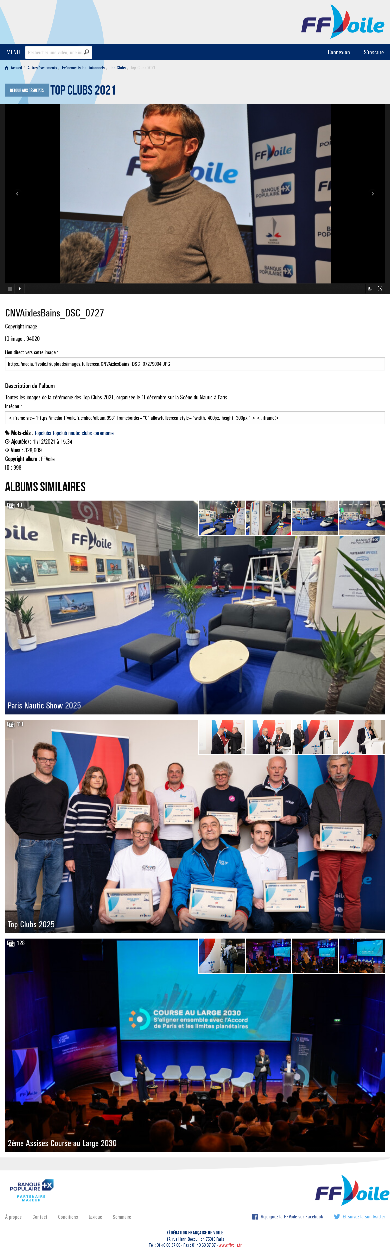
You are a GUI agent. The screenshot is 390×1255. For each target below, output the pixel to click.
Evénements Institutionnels (83, 68)
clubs (87, 433)
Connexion (339, 52)
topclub (60, 433)
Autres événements (42, 68)
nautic (74, 433)
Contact (39, 1217)
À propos (13, 1217)
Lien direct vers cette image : (195, 359)
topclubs (43, 433)
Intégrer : (195, 413)
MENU (13, 52)
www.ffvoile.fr (230, 1245)
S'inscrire (374, 52)
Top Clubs (118, 68)
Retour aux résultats (27, 90)
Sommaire (122, 1217)
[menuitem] (15, 68)
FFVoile (343, 21)
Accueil (13, 68)
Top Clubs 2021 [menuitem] (143, 68)
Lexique (95, 1217)
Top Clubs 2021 (83, 92)
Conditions (68, 1217)
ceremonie (103, 433)
